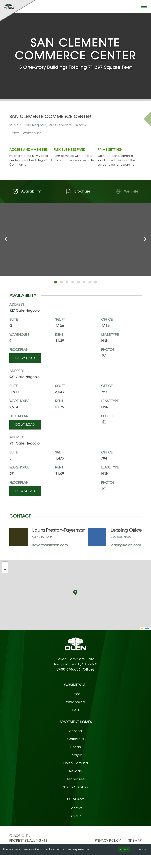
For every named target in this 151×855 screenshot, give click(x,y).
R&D (75, 710)
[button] (75, 592)
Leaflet (145, 628)
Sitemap (135, 841)
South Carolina (75, 787)
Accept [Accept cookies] (124, 849)
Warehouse (75, 702)
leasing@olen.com (126, 545)
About (75, 816)
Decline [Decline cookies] (142, 849)
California (75, 739)
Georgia (75, 755)
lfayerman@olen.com (50, 545)
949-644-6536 (121, 537)
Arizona (75, 731)
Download (25, 358)
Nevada (75, 771)
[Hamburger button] (144, 6)
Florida (75, 747)
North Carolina (75, 763)
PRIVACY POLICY (108, 841)
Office (76, 694)
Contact (75, 808)
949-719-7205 (42, 537)
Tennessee (75, 779)
